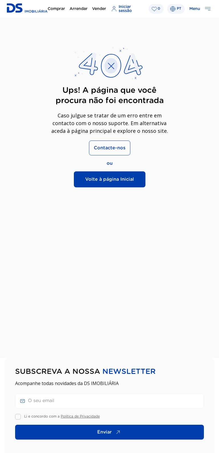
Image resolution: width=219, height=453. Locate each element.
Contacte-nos (109, 148)
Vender (99, 9)
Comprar (56, 9)
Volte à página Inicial (109, 179)
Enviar (110, 432)
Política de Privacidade (80, 416)
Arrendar (79, 9)
